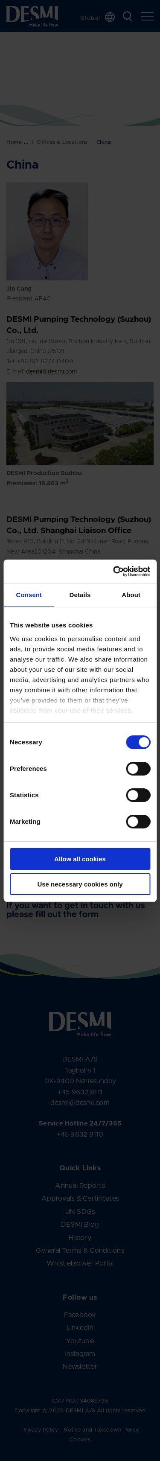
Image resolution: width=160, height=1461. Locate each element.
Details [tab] (80, 594)
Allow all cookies (80, 859)
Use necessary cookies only (79, 884)
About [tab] (131, 594)
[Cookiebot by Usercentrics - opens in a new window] (114, 571)
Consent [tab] (29, 594)
